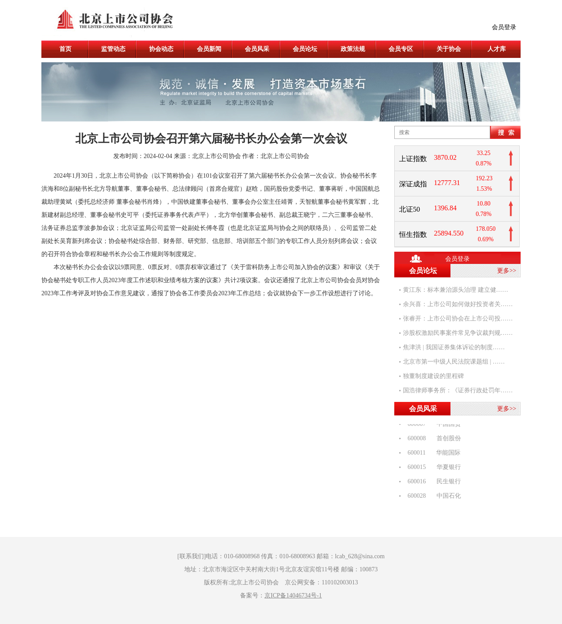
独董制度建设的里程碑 (433, 376)
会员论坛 (305, 49)
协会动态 (161, 49)
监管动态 (113, 49)
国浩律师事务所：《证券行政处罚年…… (458, 390)
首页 (65, 49)
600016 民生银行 (432, 482)
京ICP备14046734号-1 (293, 595)
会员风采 (257, 49)
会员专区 (401, 49)
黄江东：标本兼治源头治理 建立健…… (455, 290)
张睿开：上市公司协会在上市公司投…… (458, 318)
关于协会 (449, 49)
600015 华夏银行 (432, 468)
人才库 (497, 49)
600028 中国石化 (432, 496)
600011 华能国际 (431, 453)
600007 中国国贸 (432, 425)
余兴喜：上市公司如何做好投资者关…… (458, 304)
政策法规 (353, 49)
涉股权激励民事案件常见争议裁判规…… (458, 333)
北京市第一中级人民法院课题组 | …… (454, 361)
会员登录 (504, 27)
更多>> (506, 270)
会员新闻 (209, 49)
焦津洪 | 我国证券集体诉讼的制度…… (454, 347)
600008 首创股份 (432, 439)
